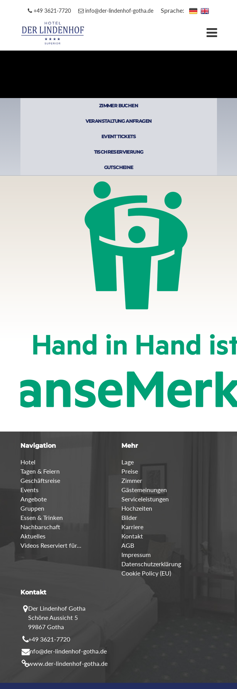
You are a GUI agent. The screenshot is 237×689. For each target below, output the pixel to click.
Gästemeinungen (144, 489)
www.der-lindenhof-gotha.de (68, 663)
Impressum (136, 554)
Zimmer (131, 480)
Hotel (27, 462)
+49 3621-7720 (49, 10)
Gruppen (32, 508)
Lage (127, 462)
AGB (127, 545)
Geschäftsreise (40, 480)
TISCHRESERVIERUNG (118, 152)
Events (29, 489)
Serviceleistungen (145, 499)
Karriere (132, 526)
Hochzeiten (136, 508)
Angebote (33, 499)
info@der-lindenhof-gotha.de (115, 10)
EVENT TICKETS (118, 136)
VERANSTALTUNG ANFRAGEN (119, 121)
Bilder (129, 517)
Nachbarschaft (40, 526)
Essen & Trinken (41, 517)
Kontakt (132, 536)
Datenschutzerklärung (151, 563)
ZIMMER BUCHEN (118, 105)
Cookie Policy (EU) (146, 573)
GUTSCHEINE (118, 167)
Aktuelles (32, 536)
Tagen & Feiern (40, 471)
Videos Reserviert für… (50, 545)
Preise (129, 471)
